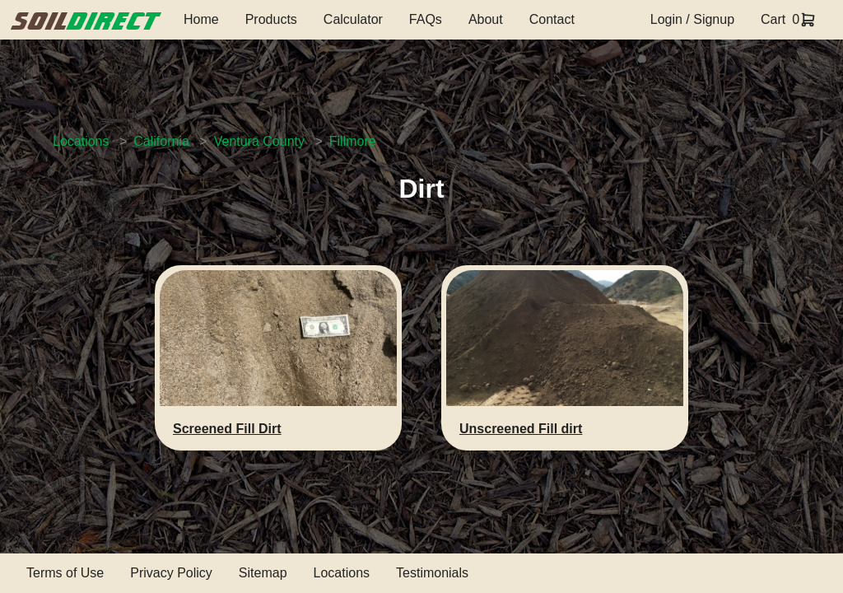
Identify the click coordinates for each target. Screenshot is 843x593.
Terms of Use (65, 573)
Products (271, 19)
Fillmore (352, 141)
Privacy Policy (171, 573)
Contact (552, 19)
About (485, 19)
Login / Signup (692, 19)
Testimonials (432, 573)
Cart (773, 19)
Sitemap (263, 573)
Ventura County (259, 141)
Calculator (353, 19)
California (161, 141)
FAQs (425, 19)
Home (201, 19)
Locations (81, 141)
